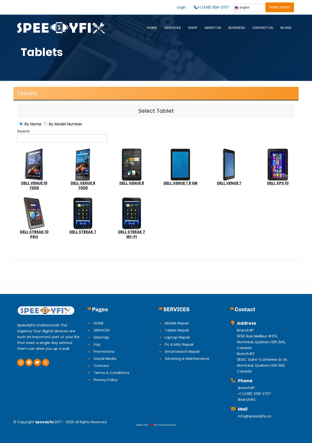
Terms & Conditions (111, 372)
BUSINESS (236, 28)
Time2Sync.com (166, 424)
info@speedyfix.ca (254, 416)
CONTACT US (263, 28)
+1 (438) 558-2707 (211, 7)
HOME (152, 28)
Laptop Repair (177, 337)
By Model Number (66, 124)
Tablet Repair (177, 330)
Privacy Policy (105, 379)
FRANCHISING (279, 7)
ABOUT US (213, 28)
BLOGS (285, 28)
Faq (97, 344)
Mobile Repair (177, 323)
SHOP (192, 28)
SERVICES (173, 28)
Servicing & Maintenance (187, 358)
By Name (32, 124)
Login (181, 7)
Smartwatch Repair (182, 351)
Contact (101, 365)
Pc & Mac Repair (179, 344)
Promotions (104, 351)
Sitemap (101, 337)
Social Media (105, 358)
